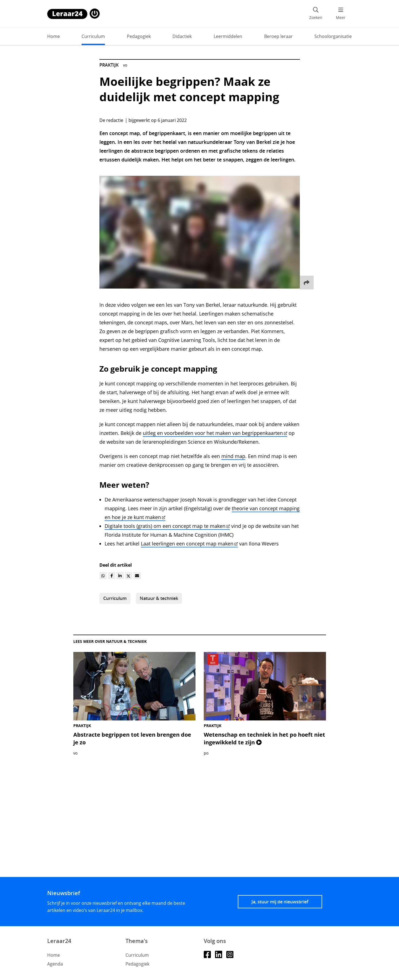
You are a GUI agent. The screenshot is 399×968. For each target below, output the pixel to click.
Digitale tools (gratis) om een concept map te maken (167, 526)
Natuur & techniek (159, 598)
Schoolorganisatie (333, 36)
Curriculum (93, 36)
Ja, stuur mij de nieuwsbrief (280, 902)
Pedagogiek (139, 36)
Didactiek (182, 36)
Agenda (55, 964)
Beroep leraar (278, 36)
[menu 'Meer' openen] (341, 13)
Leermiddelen (228, 36)
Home (53, 36)
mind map (233, 456)
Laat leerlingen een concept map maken (189, 543)
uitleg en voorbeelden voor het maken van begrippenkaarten (215, 433)
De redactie (111, 120)
